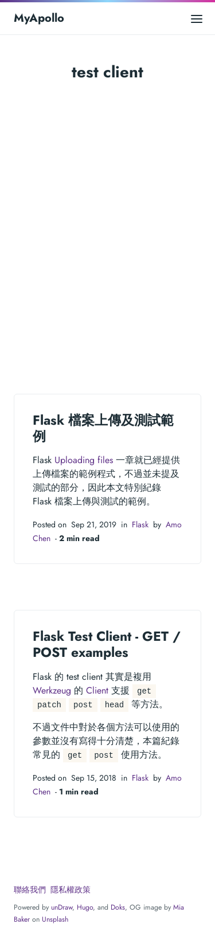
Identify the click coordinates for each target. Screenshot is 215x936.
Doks (118, 907)
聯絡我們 (30, 889)
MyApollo (39, 18)
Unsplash (55, 919)
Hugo (85, 907)
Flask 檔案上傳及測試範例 (103, 428)
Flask (140, 524)
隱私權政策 (70, 889)
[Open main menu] (196, 18)
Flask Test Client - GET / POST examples (107, 644)
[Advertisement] (107, 234)
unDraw (61, 907)
